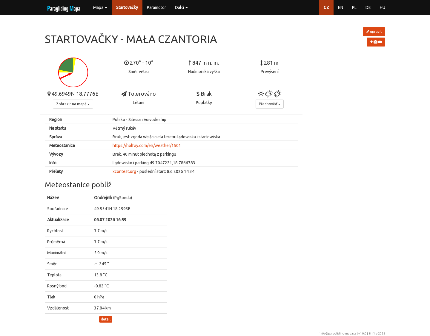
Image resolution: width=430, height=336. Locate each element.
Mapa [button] (100, 7)
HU (382, 7)
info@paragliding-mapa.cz (338, 333)
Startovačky (127, 7)
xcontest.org (124, 171)
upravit (374, 31)
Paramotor (156, 7)
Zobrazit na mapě (73, 104)
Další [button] (181, 7)
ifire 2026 (378, 333)
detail (105, 319)
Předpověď (269, 104)
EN (340, 7)
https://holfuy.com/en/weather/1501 (147, 145)
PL (354, 7)
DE (368, 7)
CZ (326, 7)
